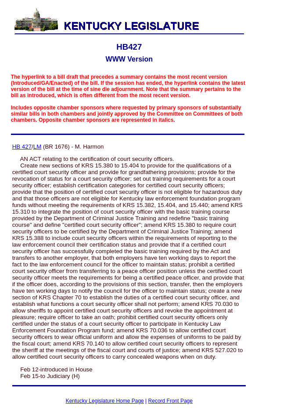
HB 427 (22, 146)
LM (37, 146)
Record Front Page (170, 401)
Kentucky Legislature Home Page (105, 401)
